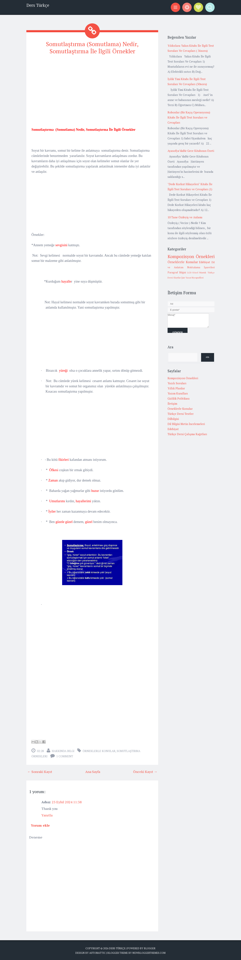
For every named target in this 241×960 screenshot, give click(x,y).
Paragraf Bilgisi (177, 272)
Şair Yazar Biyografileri (192, 277)
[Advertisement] (92, 84)
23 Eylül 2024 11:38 (67, 801)
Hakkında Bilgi (63, 751)
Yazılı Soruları (177, 383)
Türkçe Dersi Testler (181, 414)
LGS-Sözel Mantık (196, 272)
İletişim (172, 403)
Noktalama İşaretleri (201, 267)
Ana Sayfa (92, 771)
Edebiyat (204, 262)
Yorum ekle (40, 825)
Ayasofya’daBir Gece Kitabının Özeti (191, 151)
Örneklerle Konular (99, 751)
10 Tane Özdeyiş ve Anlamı (185, 217)
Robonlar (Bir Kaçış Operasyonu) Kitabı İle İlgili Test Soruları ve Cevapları (189, 117)
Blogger (149, 948)
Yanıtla (47, 815)
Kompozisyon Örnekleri (191, 256)
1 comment (64, 756)
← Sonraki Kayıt (39, 771)
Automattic (97, 952)
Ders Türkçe (37, 5)
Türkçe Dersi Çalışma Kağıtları (187, 434)
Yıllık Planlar (176, 388)
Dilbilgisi (173, 419)
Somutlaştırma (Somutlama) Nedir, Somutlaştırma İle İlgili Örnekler (92, 47)
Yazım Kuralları (178, 393)
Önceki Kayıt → (145, 771)
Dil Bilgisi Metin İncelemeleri (186, 424)
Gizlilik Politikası (179, 398)
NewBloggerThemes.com (148, 952)
